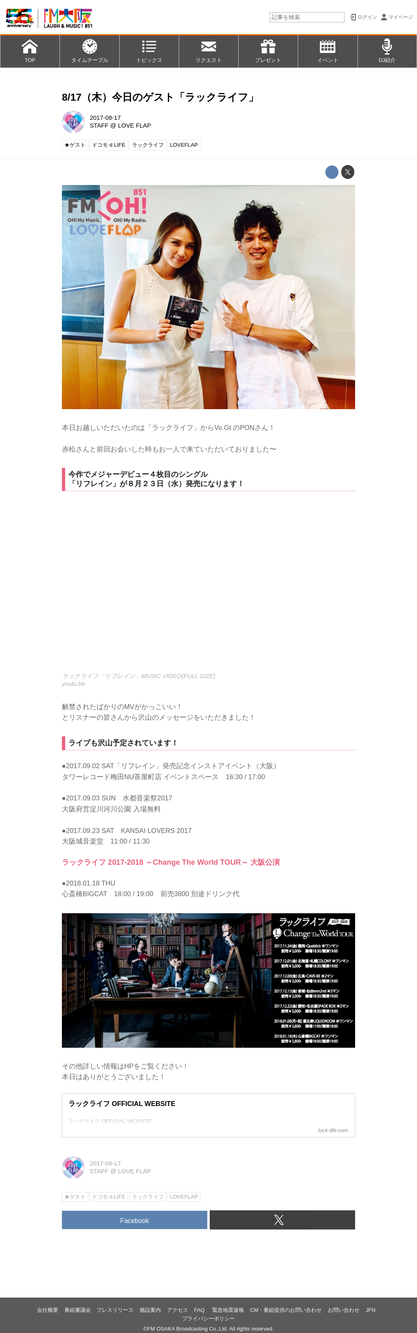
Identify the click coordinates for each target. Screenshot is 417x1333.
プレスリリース (115, 1310)
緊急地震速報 (228, 1310)
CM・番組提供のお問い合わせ (286, 1310)
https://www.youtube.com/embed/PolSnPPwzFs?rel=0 (208, 587)
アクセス (177, 1310)
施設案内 (150, 1310)
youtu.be (73, 684)
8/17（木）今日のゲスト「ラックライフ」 (160, 97)
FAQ (200, 1310)
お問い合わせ (344, 1310)
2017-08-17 (105, 118)
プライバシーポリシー (208, 1318)
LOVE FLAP (134, 125)
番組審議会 (77, 1310)
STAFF (99, 125)
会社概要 (47, 1310)
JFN (370, 1310)
